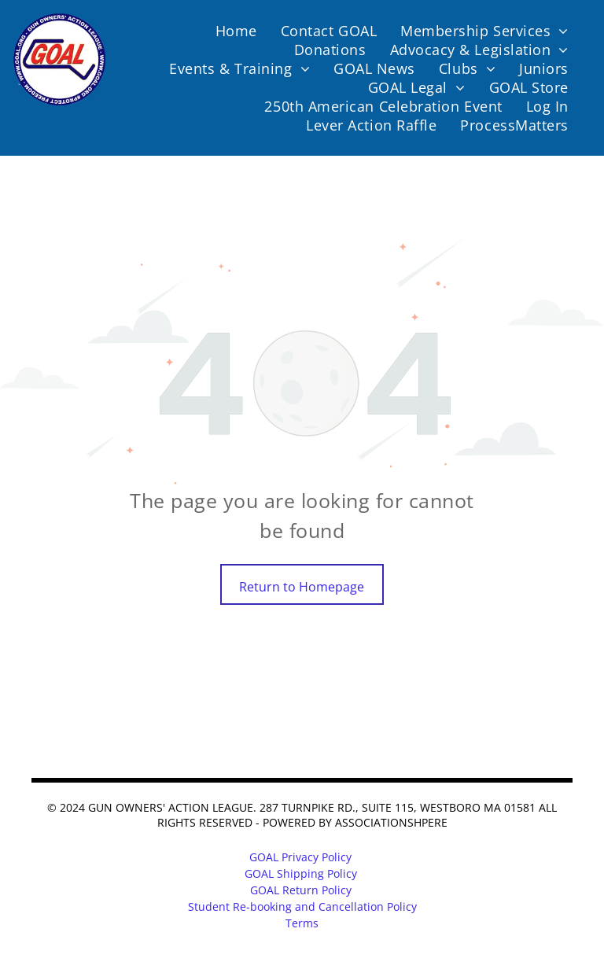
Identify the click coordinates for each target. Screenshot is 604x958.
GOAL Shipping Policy (301, 873)
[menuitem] (236, 30)
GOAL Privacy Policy (300, 856)
